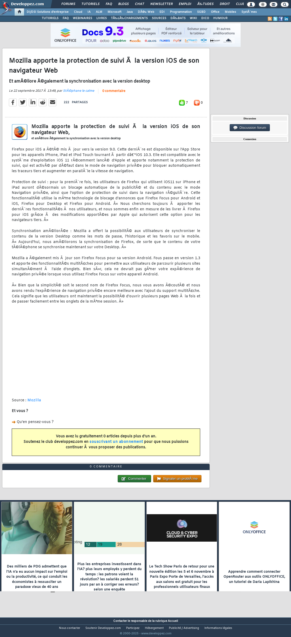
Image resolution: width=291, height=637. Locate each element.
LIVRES (101, 18)
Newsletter (161, 4)
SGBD (201, 12)
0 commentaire (113, 94)
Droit (224, 4)
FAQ (108, 4)
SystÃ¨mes (249, 12)
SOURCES (159, 18)
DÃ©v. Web (146, 12)
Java (130, 12)
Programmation (181, 12)
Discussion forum (249, 128)
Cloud (78, 12)
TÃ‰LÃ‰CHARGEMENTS (129, 18)
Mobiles (230, 12)
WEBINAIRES (82, 18)
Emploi (185, 4)
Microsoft (114, 12)
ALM (99, 12)
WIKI (193, 18)
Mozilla (34, 403)
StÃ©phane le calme (78, 94)
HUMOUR (220, 18)
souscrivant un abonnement (116, 445)
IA (89, 12)
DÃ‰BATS (178, 18)
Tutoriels (90, 4)
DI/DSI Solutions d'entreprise (48, 12)
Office (215, 12)
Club (240, 4)
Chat (139, 4)
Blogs (123, 4)
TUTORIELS (50, 18)
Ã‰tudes (205, 4)
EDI (162, 12)
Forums (68, 4)
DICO (205, 18)
